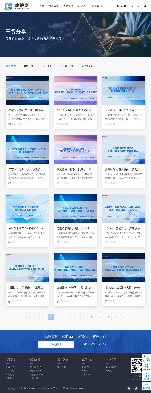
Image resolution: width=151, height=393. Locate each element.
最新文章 (11, 66)
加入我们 (10, 374)
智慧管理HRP (36, 371)
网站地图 (110, 371)
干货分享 (86, 367)
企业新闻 (10, 371)
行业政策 (86, 374)
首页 (42, 6)
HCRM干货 (67, 66)
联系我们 (10, 378)
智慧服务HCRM (37, 374)
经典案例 (68, 6)
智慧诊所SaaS (36, 378)
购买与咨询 (111, 367)
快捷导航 (111, 359)
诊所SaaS (87, 66)
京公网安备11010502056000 (71, 388)
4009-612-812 (95, 344)
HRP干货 (47, 66)
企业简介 (10, 367)
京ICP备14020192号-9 (47, 388)
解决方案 (54, 6)
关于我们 (97, 6)
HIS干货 (29, 66)
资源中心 (82, 6)
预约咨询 (56, 344)
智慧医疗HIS (35, 367)
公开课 (85, 371)
